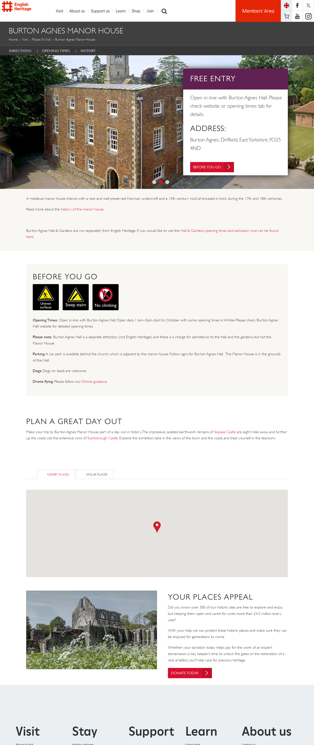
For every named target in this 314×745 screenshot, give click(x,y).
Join (151, 11)
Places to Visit (41, 39)
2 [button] (161, 182)
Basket (286, 16)
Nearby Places (58, 474)
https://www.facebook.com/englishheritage (297, 5)
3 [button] (167, 182)
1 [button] (154, 182)
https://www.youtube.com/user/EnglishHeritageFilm (297, 16)
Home (13, 39)
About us (79, 11)
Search (166, 11)
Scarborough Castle (102, 438)
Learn (122, 11)
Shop (137, 11)
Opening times (56, 50)
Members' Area (258, 11)
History (88, 50)
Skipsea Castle (225, 432)
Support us (102, 11)
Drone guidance (94, 381)
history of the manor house (82, 209)
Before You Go (215, 168)
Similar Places (97, 474)
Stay (84, 731)
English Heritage (23, 9)
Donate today (193, 673)
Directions (20, 50)
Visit (61, 11)
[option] (157, 122)
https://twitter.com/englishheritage (308, 5)
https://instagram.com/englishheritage (308, 16)
